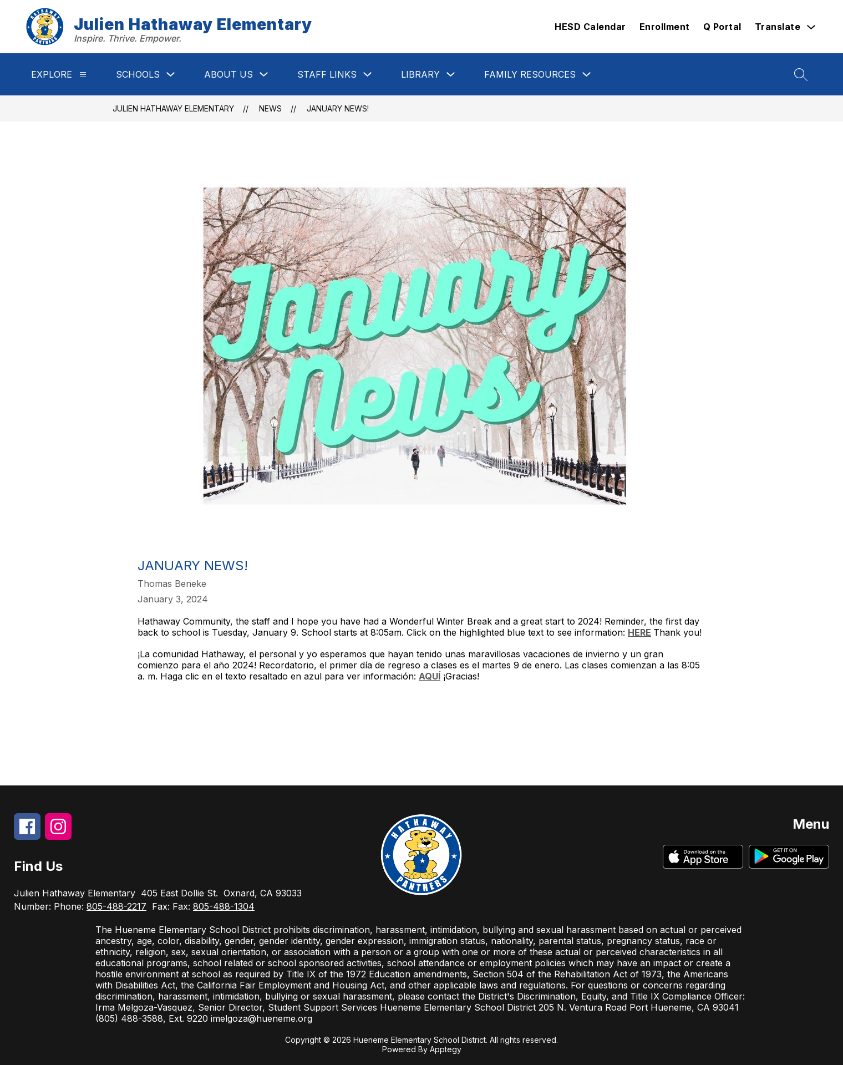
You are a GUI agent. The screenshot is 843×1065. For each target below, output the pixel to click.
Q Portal (722, 26)
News (270, 108)
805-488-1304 (224, 906)
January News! (338, 108)
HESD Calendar (590, 26)
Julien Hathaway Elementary (173, 108)
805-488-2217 (116, 906)
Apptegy (445, 1049)
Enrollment (664, 26)
